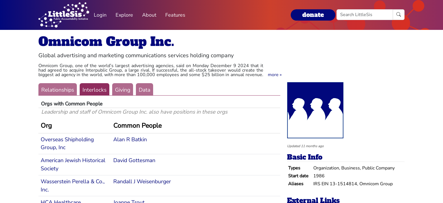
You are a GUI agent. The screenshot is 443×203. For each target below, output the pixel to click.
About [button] (149, 15)
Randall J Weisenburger (142, 181)
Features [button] (175, 15)
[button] (275, 74)
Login (100, 15)
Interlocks (94, 90)
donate (313, 15)
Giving (122, 90)
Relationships (57, 90)
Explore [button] (124, 15)
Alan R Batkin (130, 139)
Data (144, 90)
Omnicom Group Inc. (106, 41)
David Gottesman (134, 160)
